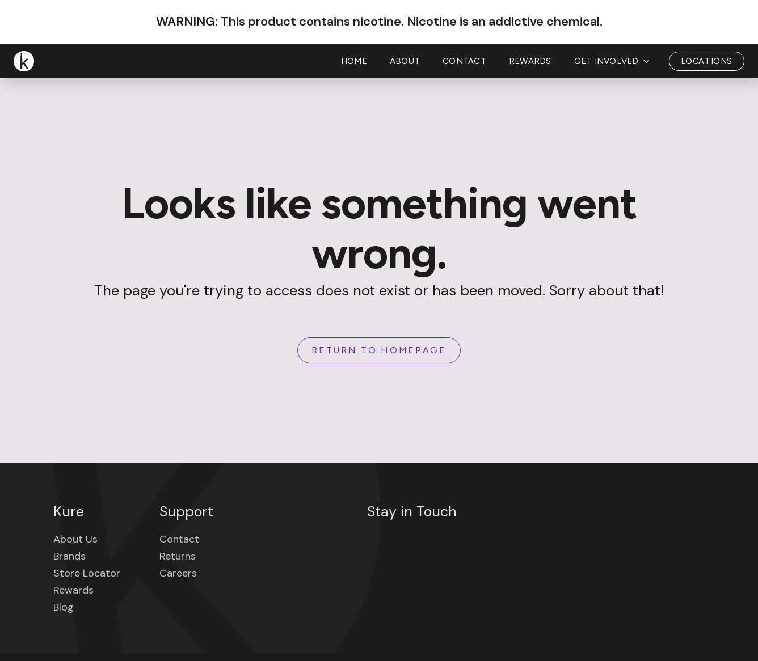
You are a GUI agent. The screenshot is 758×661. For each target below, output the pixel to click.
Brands (69, 556)
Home (354, 61)
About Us (75, 539)
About (405, 61)
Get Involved (606, 61)
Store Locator (86, 573)
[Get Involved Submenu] (649, 61)
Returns (177, 556)
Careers (178, 573)
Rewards (530, 61)
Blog (63, 607)
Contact (464, 61)
